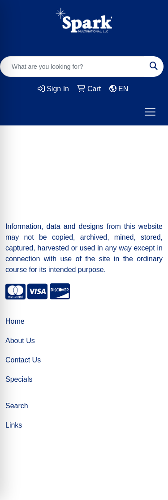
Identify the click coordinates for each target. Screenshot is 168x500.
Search (16, 406)
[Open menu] (150, 112)
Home (15, 321)
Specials (18, 379)
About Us (20, 340)
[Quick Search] (72, 66)
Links (13, 425)
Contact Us (23, 360)
